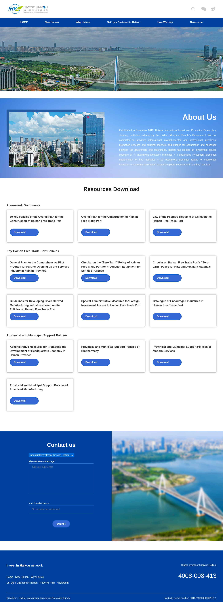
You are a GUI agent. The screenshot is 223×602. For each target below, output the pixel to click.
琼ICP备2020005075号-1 (204, 598)
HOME (24, 22)
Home (10, 577)
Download (20, 232)
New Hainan (52, 22)
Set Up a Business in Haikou (123, 22)
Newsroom (196, 22)
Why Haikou (83, 22)
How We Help (165, 22)
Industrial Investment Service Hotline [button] (51, 455)
